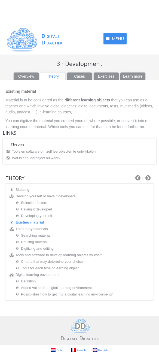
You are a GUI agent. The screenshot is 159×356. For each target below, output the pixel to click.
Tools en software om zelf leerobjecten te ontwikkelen (54, 151)
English (100, 350)
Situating (22, 190)
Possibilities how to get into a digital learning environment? (67, 294)
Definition (28, 281)
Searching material (35, 235)
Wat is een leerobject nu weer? (36, 158)
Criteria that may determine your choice (52, 262)
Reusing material (34, 242)
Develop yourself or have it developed (45, 196)
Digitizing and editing (37, 248)
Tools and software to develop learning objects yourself (59, 255)
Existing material (30, 222)
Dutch (57, 350)
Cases (79, 76)
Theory (53, 76)
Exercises (106, 76)
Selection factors (34, 203)
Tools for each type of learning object (50, 268)
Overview (26, 76)
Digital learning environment (37, 275)
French (78, 350)
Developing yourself (36, 216)
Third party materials (32, 229)
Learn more (133, 76)
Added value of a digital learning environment (56, 288)
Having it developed (36, 209)
